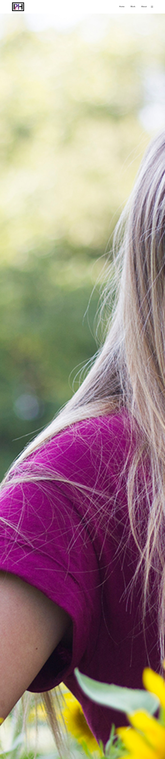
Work (133, 7)
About (144, 7)
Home (122, 7)
